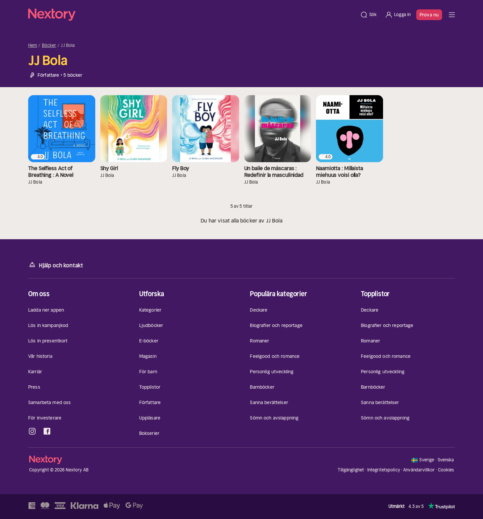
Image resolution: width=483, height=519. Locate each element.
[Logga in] (398, 15)
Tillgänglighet (351, 470)
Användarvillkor (419, 470)
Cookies (446, 470)
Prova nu (429, 15)
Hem (32, 45)
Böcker (49, 45)
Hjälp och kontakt (55, 265)
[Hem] (192, 15)
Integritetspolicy (383, 470)
